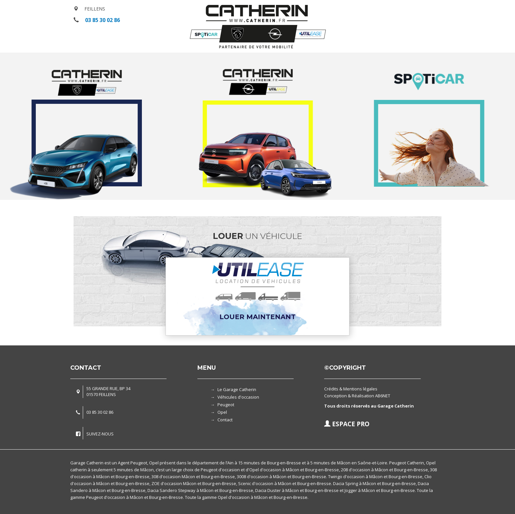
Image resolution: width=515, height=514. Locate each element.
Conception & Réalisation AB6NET (357, 396)
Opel (222, 412)
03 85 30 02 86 (102, 20)
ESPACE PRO (346, 424)
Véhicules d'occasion (238, 397)
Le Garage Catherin (236, 389)
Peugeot (225, 405)
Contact (225, 420)
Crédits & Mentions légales (350, 389)
